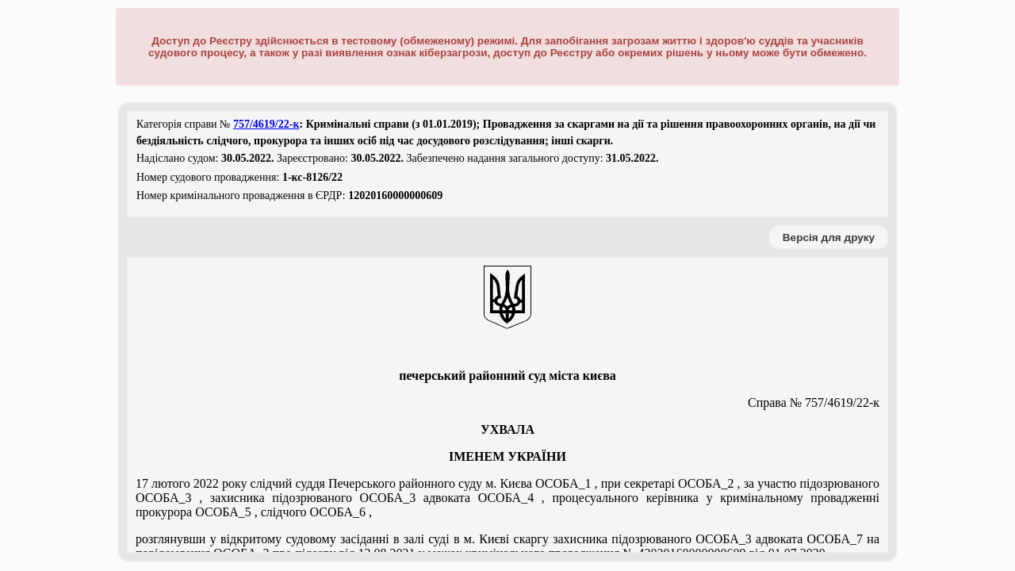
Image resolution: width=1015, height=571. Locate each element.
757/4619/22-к (266, 124)
